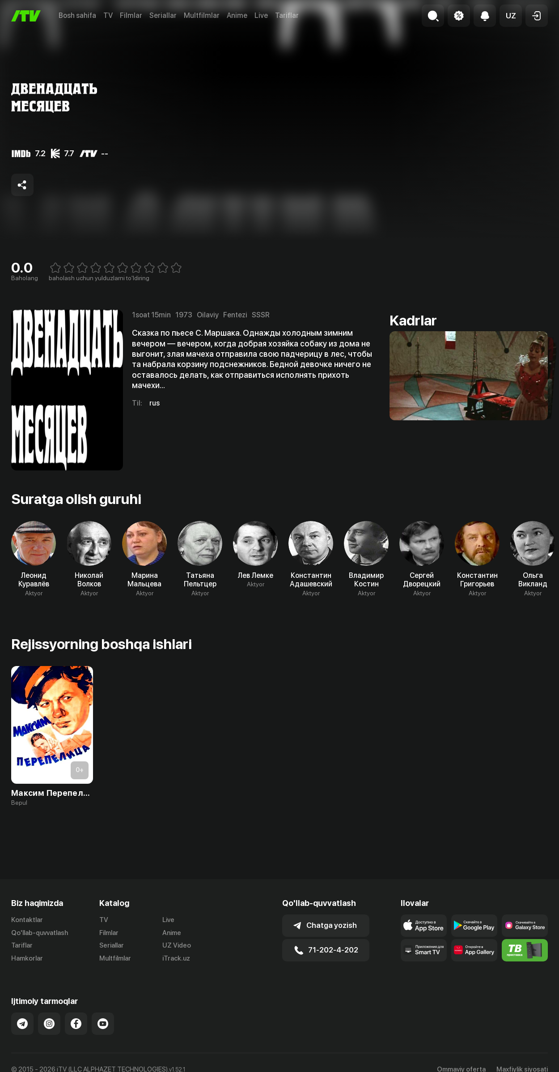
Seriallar (163, 15)
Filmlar (131, 15)
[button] (511, 15)
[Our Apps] (424, 950)
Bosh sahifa (77, 15)
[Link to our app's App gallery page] (474, 950)
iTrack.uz (176, 958)
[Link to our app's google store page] (474, 925)
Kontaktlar (27, 920)
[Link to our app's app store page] (424, 925)
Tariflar (287, 15)
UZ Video (176, 945)
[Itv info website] (525, 950)
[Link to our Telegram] (22, 1023)
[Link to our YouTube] (103, 1023)
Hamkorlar (27, 958)
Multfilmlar (202, 15)
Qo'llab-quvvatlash (39, 933)
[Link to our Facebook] (76, 1023)
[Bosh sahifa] (26, 16)
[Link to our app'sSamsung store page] (525, 925)
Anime (237, 15)
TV (108, 15)
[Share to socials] (22, 185)
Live (261, 15)
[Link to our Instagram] (49, 1023)
